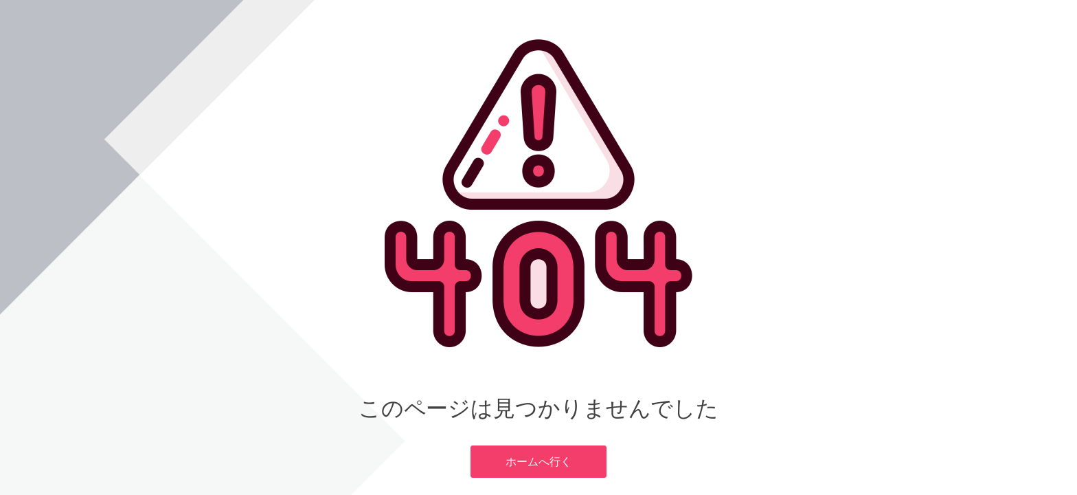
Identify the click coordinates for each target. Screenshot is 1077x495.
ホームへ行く (538, 461)
